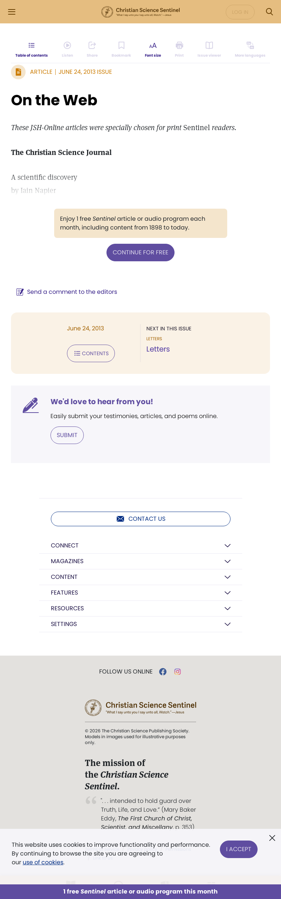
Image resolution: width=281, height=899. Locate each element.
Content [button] (64, 577)
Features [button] (64, 592)
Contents (91, 353)
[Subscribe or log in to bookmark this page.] (121, 50)
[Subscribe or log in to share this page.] (92, 50)
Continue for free (140, 252)
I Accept (238, 849)
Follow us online (126, 672)
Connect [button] (65, 545)
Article (41, 72)
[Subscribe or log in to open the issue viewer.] (209, 50)
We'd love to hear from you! (101, 401)
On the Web (54, 100)
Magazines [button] (67, 561)
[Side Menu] (11, 12)
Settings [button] (64, 624)
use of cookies (43, 862)
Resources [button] (67, 608)
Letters (158, 349)
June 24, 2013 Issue (85, 72)
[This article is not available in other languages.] (250, 50)
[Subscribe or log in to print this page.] (179, 50)
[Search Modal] (269, 12)
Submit (67, 435)
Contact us (140, 519)
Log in (240, 12)
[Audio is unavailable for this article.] (67, 50)
